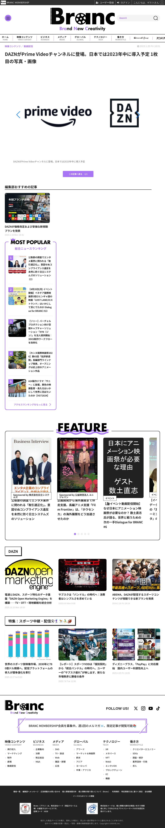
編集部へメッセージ (31, 791)
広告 (57, 765)
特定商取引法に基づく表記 (132, 791)
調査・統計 (138, 757)
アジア (79, 761)
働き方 (120, 38)
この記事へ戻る (78, 174)
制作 (9, 757)
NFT (108, 757)
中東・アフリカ (83, 770)
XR (107, 749)
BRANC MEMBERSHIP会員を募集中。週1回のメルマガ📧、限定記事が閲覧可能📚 (82, 726)
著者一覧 (16, 791)
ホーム (5, 38)
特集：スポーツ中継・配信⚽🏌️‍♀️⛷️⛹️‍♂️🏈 (40, 620)
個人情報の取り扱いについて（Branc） (94, 791)
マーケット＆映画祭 (85, 753)
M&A (38, 761)
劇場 (9, 761)
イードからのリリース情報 (83, 796)
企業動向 (40, 749)
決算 (38, 753)
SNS (57, 749)
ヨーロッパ (81, 765)
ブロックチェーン (114, 770)
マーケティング (14, 753)
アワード (80, 749)
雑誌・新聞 (60, 761)
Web (57, 757)
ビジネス (45, 38)
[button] (32, 115)
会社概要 (148, 791)
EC (107, 774)
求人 (135, 765)
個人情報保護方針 (69, 791)
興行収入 (11, 749)
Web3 (108, 761)
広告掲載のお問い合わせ (50, 791)
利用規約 (115, 791)
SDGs (135, 753)
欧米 (78, 757)
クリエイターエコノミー (144, 749)
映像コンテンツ (25, 38)
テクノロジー (100, 38)
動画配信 (11, 765)
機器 (108, 778)
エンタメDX (111, 765)
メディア (62, 38)
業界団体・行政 (140, 761)
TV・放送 (59, 753)
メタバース (111, 753)
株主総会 (40, 757)
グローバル (80, 38)
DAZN (13, 551)
